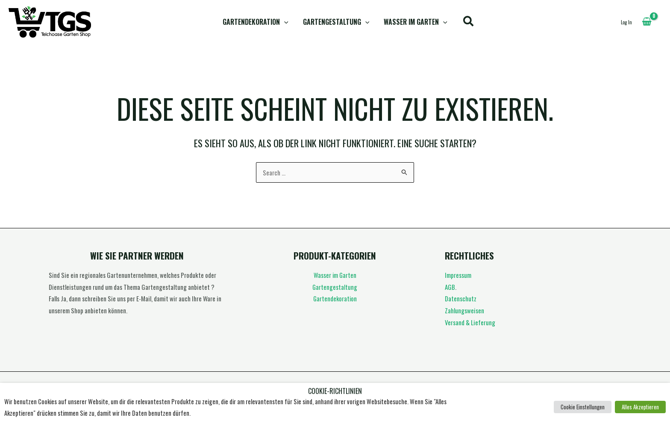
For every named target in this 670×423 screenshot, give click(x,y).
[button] (285, 22)
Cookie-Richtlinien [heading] (335, 391)
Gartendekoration (256, 22)
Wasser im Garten (415, 22)
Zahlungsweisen (464, 310)
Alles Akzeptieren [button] (640, 407)
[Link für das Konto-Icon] (626, 22)
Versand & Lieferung (470, 322)
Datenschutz (460, 298)
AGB (450, 287)
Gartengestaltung (336, 22)
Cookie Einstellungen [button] (583, 407)
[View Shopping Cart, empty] (646, 21)
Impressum (458, 275)
